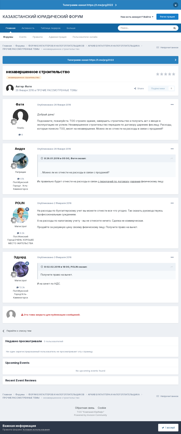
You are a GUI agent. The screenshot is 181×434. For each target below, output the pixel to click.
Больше (71, 28)
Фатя (28, 86)
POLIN (20, 203)
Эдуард (20, 257)
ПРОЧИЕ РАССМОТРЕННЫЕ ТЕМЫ (57, 90)
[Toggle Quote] (42, 158)
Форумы (8, 36)
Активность (28, 28)
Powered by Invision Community (90, 415)
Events (22, 36)
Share (139, 88)
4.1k (20, 178)
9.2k (20, 233)
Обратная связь (84, 407)
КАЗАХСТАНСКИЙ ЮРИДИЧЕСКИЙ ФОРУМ (43, 16)
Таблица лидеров (51, 28)
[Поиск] (135, 28)
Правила (38, 36)
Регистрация (167, 16)
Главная (10, 30)
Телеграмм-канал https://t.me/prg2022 (88, 4)
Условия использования (36, 429)
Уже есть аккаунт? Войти (136, 16)
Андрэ (20, 148)
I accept (168, 427)
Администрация (57, 36)
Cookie (102, 407)
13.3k (20, 287)
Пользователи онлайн (85, 36)
